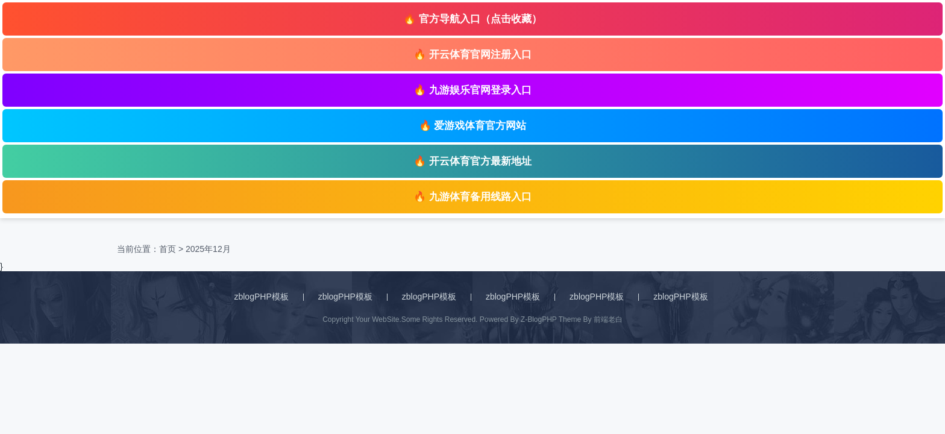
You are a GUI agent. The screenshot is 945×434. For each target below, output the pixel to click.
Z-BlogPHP (539, 319)
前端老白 (608, 319)
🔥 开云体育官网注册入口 (472, 54)
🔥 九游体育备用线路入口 (472, 197)
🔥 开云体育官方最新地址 (472, 161)
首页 (167, 249)
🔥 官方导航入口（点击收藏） (472, 19)
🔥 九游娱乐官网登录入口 (472, 90)
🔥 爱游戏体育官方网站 (473, 125)
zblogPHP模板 (261, 296)
